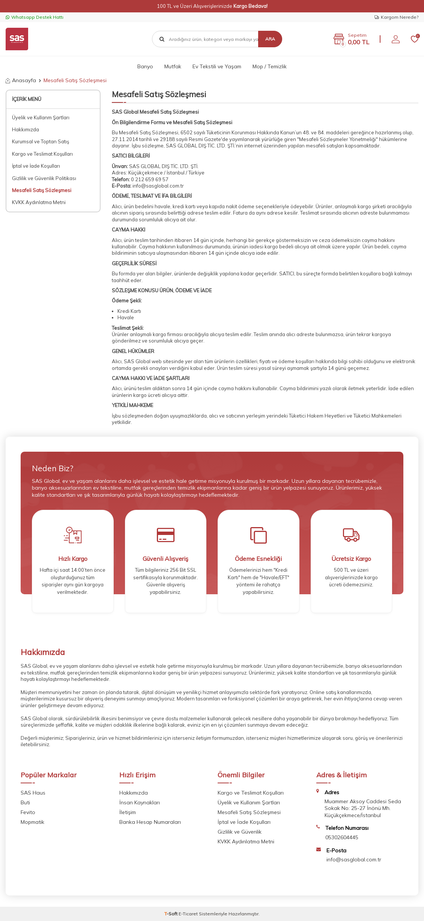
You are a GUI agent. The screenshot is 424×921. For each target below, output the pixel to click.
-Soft (171, 913)
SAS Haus (33, 792)
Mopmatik (32, 822)
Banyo (145, 66)
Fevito (28, 812)
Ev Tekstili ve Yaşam (216, 66)
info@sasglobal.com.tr (158, 186)
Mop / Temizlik (270, 66)
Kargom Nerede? (396, 17)
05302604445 (341, 837)
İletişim (127, 812)
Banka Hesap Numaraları (150, 822)
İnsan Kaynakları (139, 802)
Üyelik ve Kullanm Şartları (40, 117)
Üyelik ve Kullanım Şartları (249, 802)
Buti (25, 802)
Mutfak (172, 66)
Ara (270, 39)
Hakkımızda (25, 129)
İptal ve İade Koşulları (36, 166)
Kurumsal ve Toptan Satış (40, 141)
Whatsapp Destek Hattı (34, 17)
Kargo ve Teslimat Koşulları (42, 154)
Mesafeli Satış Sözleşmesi (41, 190)
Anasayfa (21, 80)
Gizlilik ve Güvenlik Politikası (44, 178)
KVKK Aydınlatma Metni (39, 202)
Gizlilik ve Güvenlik (240, 831)
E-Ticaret (188, 913)
